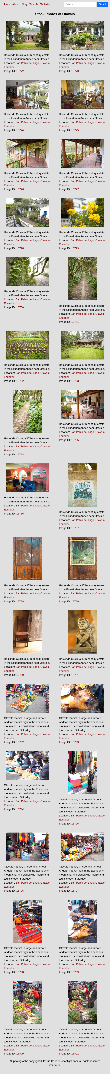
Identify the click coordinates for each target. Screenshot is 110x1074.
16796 (20, 890)
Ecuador (9, 67)
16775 (75, 130)
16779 (75, 248)
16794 (20, 809)
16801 (75, 1053)
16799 (75, 972)
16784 (20, 454)
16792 (20, 742)
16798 (20, 972)
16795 (75, 823)
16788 (20, 601)
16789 (75, 601)
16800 (20, 1053)
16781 (75, 321)
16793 (75, 742)
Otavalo (45, 63)
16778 (20, 248)
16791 (75, 675)
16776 (20, 189)
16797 (75, 890)
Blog (24, 4)
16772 (20, 71)
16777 (75, 189)
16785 (75, 440)
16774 (20, 130)
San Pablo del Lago (27, 63)
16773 (75, 71)
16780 (20, 307)
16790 (20, 674)
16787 (75, 528)
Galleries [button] (45, 4)
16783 (75, 380)
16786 (20, 513)
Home (6, 4)
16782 (20, 380)
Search (33, 4)
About (15, 4)
